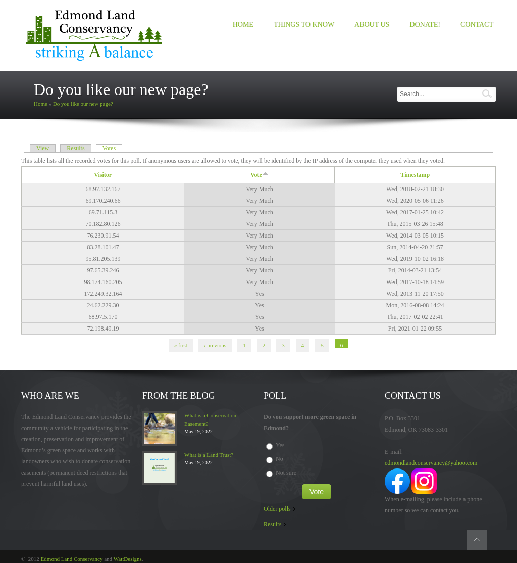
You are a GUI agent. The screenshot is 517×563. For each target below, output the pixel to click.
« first (180, 345)
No (279, 458)
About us (371, 24)
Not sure (286, 472)
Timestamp (415, 174)
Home (243, 24)
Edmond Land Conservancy (72, 559)
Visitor (103, 174)
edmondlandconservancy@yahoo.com (431, 462)
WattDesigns (128, 559)
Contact (476, 24)
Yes (280, 445)
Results (75, 148)
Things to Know (304, 24)
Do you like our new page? (83, 104)
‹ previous (215, 345)
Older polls (277, 508)
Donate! (424, 24)
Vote (259, 174)
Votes (112, 148)
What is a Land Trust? (208, 455)
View (42, 148)
